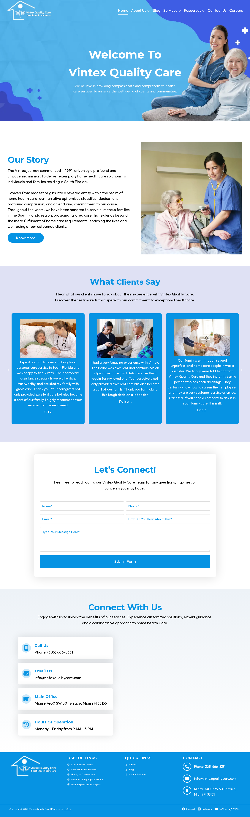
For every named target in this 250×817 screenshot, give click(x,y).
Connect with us (137, 774)
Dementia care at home (83, 769)
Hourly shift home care (83, 774)
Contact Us (217, 10)
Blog (156, 10)
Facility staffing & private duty (87, 779)
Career (132, 764)
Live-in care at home (82, 764)
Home (123, 10)
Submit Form (125, 561)
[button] (4, 370)
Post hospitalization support (86, 784)
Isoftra (67, 809)
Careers (236, 10)
